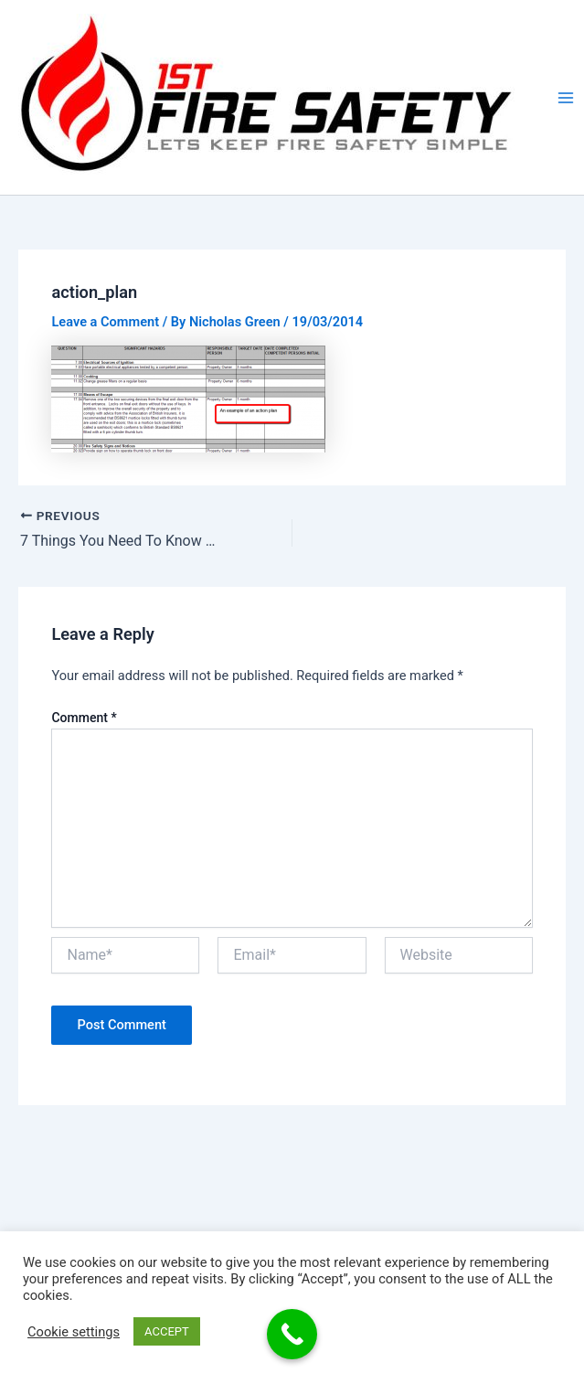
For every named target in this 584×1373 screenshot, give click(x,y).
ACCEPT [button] (166, 1331)
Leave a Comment (105, 322)
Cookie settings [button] (73, 1332)
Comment (83, 717)
